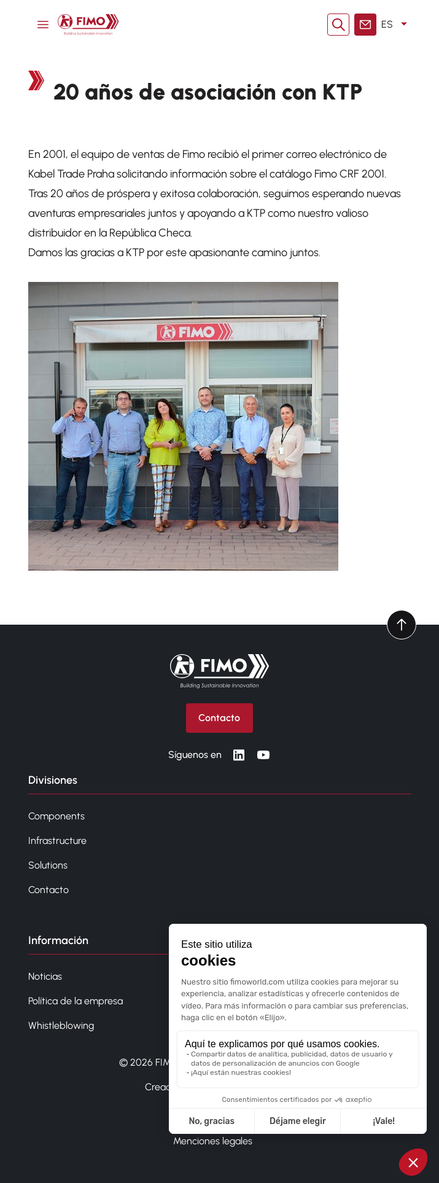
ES (396, 24)
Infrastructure (57, 840)
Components (56, 816)
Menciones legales (212, 1141)
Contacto (48, 890)
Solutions (48, 865)
